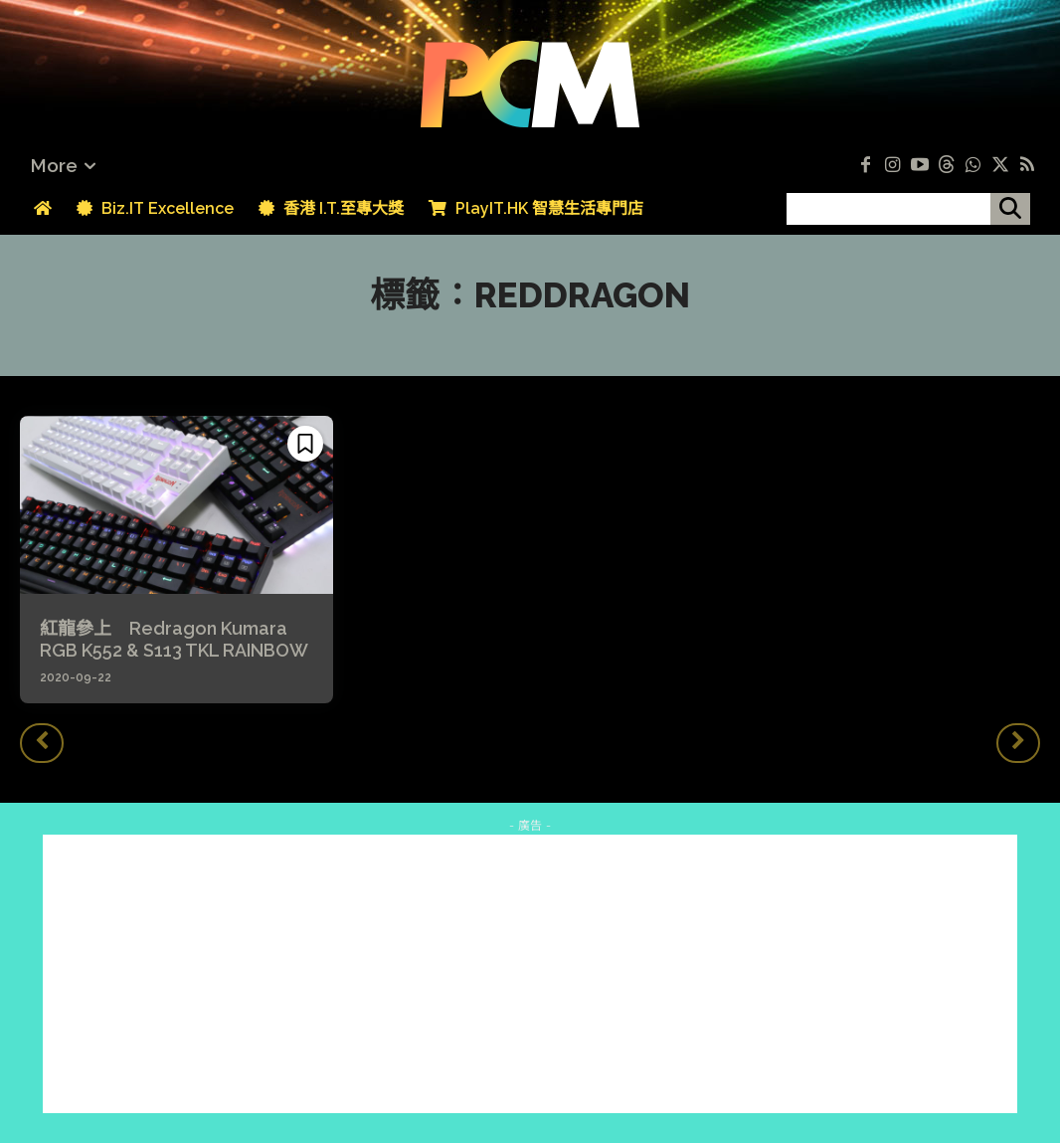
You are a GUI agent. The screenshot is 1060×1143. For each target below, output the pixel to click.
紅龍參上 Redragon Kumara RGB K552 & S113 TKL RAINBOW (174, 639)
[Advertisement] (530, 974)
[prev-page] (42, 743)
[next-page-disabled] (1018, 743)
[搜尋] (1010, 209)
